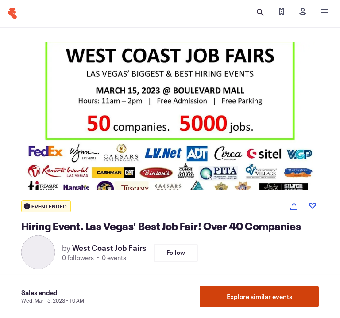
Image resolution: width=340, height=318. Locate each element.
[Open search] (260, 12)
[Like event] (312, 206)
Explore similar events (259, 296)
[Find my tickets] (281, 12)
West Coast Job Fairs (109, 248)
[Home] (12, 13)
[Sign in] (303, 12)
